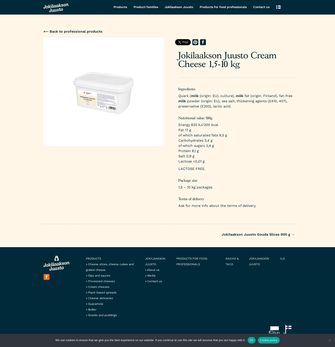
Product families (146, 7)
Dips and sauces (99, 275)
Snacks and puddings (102, 315)
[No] (329, 340)
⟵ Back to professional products (73, 31)
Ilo (282, 258)
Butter (92, 309)
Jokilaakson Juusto (179, 7)
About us (153, 270)
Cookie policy (269, 340)
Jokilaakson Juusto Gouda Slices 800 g (258, 234)
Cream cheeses (98, 286)
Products (120, 7)
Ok (251, 340)
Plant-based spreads (102, 292)
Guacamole (95, 303)
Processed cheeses (101, 281)
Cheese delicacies (100, 298)
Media (151, 275)
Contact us (261, 7)
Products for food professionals (223, 7)
